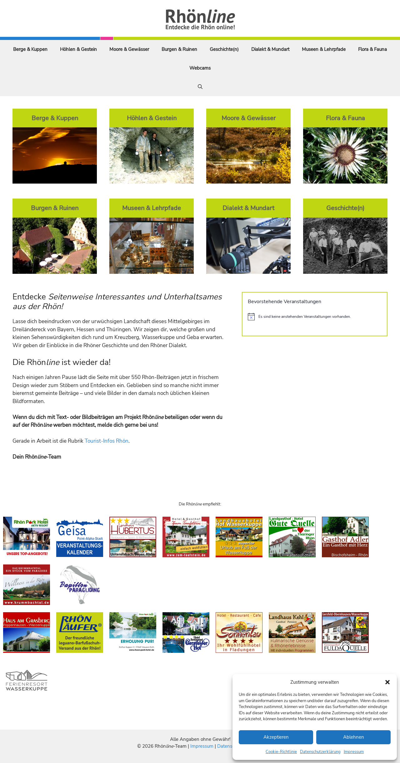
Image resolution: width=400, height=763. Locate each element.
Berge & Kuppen (30, 49)
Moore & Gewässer (129, 49)
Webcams (200, 68)
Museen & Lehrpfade (324, 49)
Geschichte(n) (224, 49)
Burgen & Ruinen (179, 49)
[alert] (315, 316)
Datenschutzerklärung (320, 752)
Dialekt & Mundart (270, 49)
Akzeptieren (276, 737)
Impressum (354, 752)
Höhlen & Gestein (78, 49)
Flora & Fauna (372, 49)
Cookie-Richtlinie (281, 752)
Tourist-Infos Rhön (106, 441)
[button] (387, 682)
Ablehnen (353, 737)
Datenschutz (230, 746)
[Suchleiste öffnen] (200, 86)
